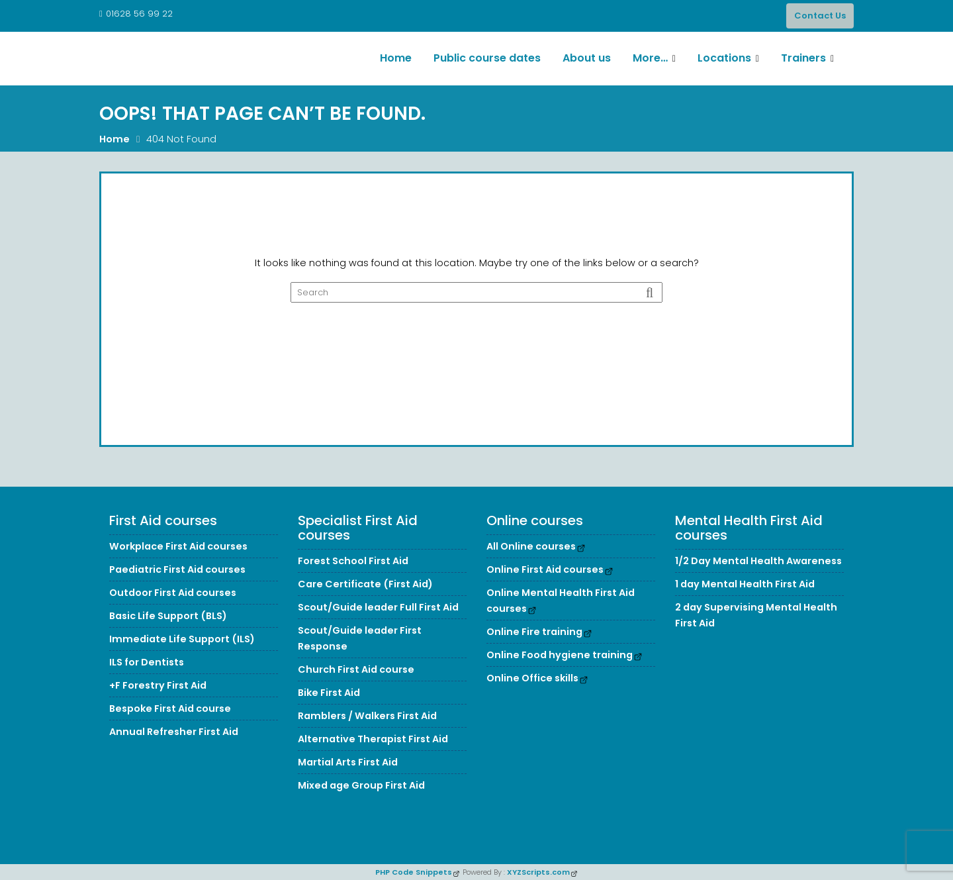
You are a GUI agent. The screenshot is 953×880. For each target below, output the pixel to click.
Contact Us (820, 15)
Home (396, 58)
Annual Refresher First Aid (173, 731)
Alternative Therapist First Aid (373, 739)
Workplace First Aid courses (178, 546)
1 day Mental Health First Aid (745, 584)
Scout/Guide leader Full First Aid (378, 607)
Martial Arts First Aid (348, 762)
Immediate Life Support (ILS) (182, 639)
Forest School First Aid (353, 560)
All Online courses (531, 546)
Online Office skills (532, 678)
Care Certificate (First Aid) (365, 584)
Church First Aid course (356, 669)
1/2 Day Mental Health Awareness (758, 560)
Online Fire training (534, 631)
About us (587, 58)
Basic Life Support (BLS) (168, 615)
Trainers (803, 58)
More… (650, 58)
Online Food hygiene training (559, 654)
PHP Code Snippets (413, 872)
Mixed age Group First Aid (361, 785)
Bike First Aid (329, 692)
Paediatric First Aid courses (177, 569)
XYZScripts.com (538, 872)
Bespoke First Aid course (170, 708)
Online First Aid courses (545, 569)
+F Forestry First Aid (157, 685)
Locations (724, 58)
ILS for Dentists (146, 662)
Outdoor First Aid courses (172, 592)
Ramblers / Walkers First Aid (367, 715)
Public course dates (487, 58)
